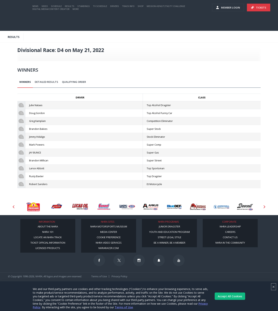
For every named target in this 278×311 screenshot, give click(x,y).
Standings (83, 21)
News (35, 21)
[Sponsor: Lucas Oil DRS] (56, 206)
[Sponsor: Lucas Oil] (80, 206)
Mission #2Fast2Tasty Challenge (166, 21)
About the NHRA (48, 226)
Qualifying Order (74, 82)
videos (215, 11)
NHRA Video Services (109, 242)
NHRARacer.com (108, 248)
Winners (25, 82)
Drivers (114, 21)
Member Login (228, 23)
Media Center (108, 232)
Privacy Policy (119, 276)
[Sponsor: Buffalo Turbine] (198, 206)
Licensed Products (48, 248)
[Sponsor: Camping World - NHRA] (127, 206)
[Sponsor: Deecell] (245, 206)
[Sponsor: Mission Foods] (33, 206)
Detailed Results (46, 82)
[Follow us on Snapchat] (159, 260)
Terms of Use (124, 307)
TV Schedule (100, 21)
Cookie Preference (109, 237)
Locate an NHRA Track (48, 237)
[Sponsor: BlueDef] (174, 206)
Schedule (56, 21)
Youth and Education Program (169, 232)
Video (45, 21)
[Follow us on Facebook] (99, 260)
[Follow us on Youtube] (179, 260)
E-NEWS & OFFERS (192, 11)
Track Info (128, 21)
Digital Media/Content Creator (51, 24)
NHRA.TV (240, 4)
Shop (141, 21)
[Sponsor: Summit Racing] (104, 206)
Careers (230, 232)
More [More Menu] (76, 24)
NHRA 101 (47, 232)
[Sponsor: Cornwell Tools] (221, 206)
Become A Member (217, 4)
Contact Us (230, 237)
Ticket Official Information (48, 242)
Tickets (258, 23)
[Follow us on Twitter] (119, 260)
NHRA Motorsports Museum (108, 226)
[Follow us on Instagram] (139, 260)
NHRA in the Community (230, 242)
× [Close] (273, 286)
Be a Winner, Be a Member (169, 242)
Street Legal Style (169, 237)
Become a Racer (192, 4)
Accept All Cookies (230, 296)
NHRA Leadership (230, 226)
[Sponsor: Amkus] (151, 206)
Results (69, 21)
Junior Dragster (169, 226)
